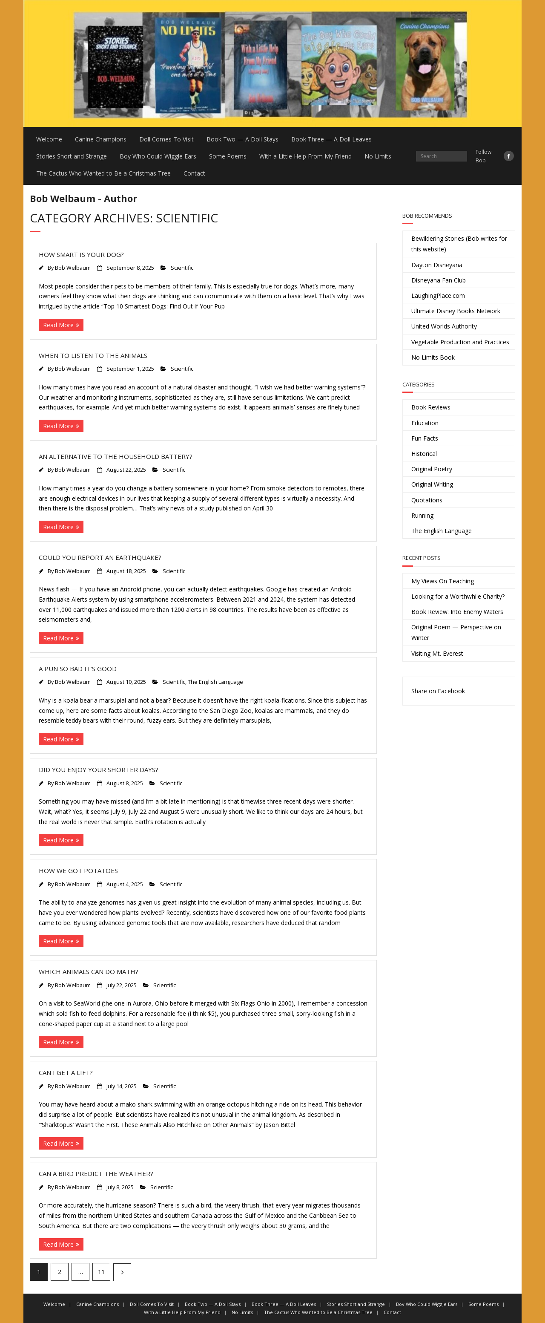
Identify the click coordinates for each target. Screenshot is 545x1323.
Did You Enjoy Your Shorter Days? (98, 769)
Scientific (182, 267)
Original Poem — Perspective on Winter (456, 632)
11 (101, 1272)
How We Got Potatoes (78, 870)
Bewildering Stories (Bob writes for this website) (459, 243)
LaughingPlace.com (438, 295)
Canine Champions (100, 139)
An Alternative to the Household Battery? (115, 456)
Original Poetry (431, 469)
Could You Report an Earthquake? (100, 557)
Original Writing (432, 484)
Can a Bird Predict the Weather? (96, 1173)
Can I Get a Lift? (66, 1072)
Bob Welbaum (73, 267)
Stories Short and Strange (71, 156)
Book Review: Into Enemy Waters (457, 612)
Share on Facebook (438, 691)
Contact (194, 173)
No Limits (377, 156)
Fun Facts (424, 438)
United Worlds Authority (444, 326)
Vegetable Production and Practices (460, 342)
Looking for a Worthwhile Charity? (458, 596)
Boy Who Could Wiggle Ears (158, 156)
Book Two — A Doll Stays (242, 139)
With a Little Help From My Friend (305, 156)
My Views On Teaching (442, 581)
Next (122, 1272)
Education (425, 423)
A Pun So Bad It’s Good (78, 668)
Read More (58, 325)
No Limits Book (433, 357)
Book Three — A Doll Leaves (331, 139)
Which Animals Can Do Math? (88, 971)
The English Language (215, 682)
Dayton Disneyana (436, 265)
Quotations (426, 500)
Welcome (49, 139)
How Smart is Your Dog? (81, 254)
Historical (424, 454)
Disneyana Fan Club (438, 280)
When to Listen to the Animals (93, 355)
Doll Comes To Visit (166, 139)
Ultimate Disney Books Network (455, 311)
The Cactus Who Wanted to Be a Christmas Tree (103, 173)
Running (422, 515)
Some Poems (228, 156)
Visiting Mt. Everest (437, 653)
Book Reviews (430, 407)
